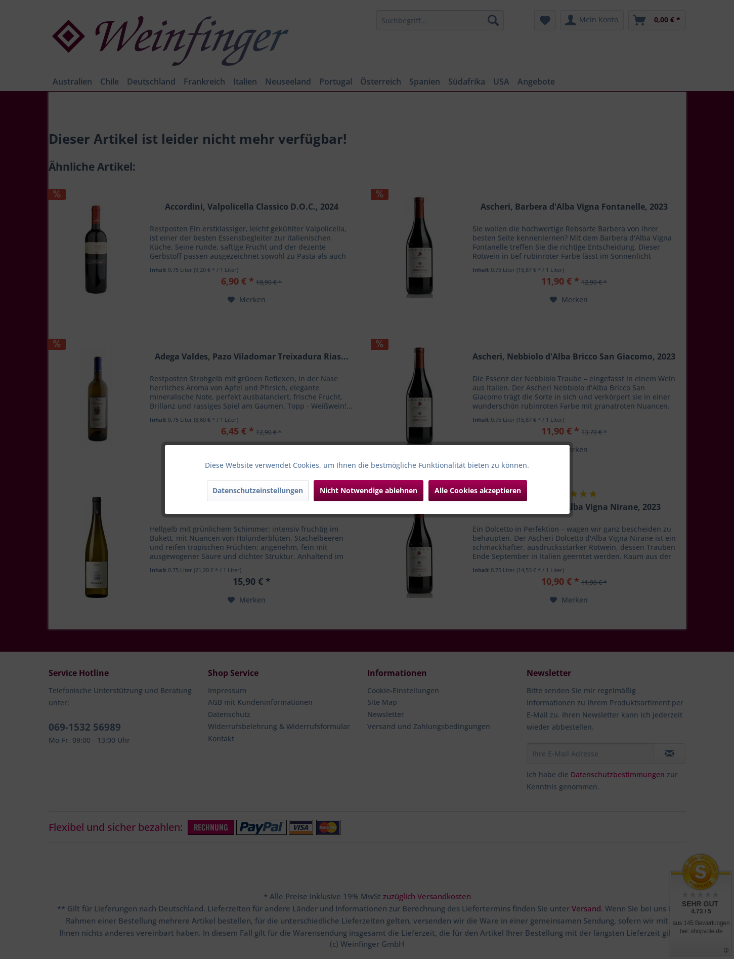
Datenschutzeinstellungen (257, 490)
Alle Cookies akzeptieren (478, 490)
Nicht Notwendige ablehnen (368, 490)
